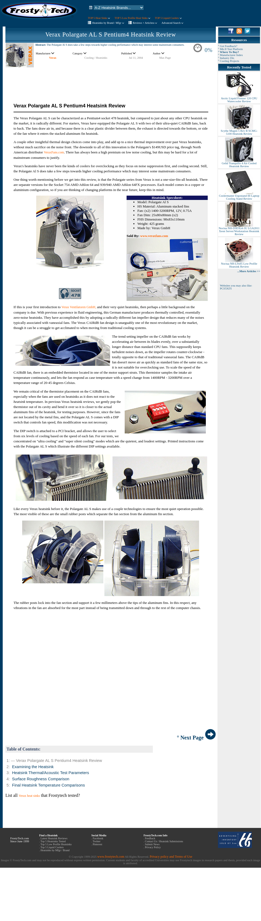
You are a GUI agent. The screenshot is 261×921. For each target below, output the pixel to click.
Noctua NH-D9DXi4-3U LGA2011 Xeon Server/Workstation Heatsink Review (239, 230)
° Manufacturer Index (230, 55)
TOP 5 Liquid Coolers (168, 18)
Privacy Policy (153, 847)
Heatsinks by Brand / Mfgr (108, 22)
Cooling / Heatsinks (95, 57)
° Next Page (196, 738)
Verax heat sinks (29, 796)
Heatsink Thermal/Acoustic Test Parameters (50, 773)
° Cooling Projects (228, 61)
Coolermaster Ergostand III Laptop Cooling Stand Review (239, 196)
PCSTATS (226, 288)
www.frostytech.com (110, 856)
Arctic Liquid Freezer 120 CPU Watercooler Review (239, 98)
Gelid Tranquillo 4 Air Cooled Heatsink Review (239, 163)
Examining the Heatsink (33, 767)
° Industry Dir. (226, 58)
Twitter (97, 841)
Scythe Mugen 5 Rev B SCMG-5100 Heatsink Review (239, 131)
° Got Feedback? (227, 46)
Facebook (98, 838)
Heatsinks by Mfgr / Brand (55, 850)
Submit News (152, 844)
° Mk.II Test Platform (230, 49)
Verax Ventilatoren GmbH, (78, 307)
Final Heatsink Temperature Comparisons (48, 785)
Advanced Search (172, 22)
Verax (53, 57)
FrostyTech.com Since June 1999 (19, 840)
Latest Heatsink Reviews (54, 838)
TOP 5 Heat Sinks (99, 18)
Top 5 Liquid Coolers (52, 847)
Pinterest (97, 844)
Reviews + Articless (145, 22)
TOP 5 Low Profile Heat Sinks (132, 18)
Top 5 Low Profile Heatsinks (56, 844)
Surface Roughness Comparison (40, 779)
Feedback (150, 838)
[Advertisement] (110, 80)
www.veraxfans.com (154, 236)
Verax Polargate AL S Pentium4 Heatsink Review (110, 34)
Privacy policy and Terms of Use (171, 856)
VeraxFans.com (54, 152)
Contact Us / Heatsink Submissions (164, 841)
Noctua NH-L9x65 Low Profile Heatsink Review (239, 264)
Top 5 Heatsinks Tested (53, 841)
